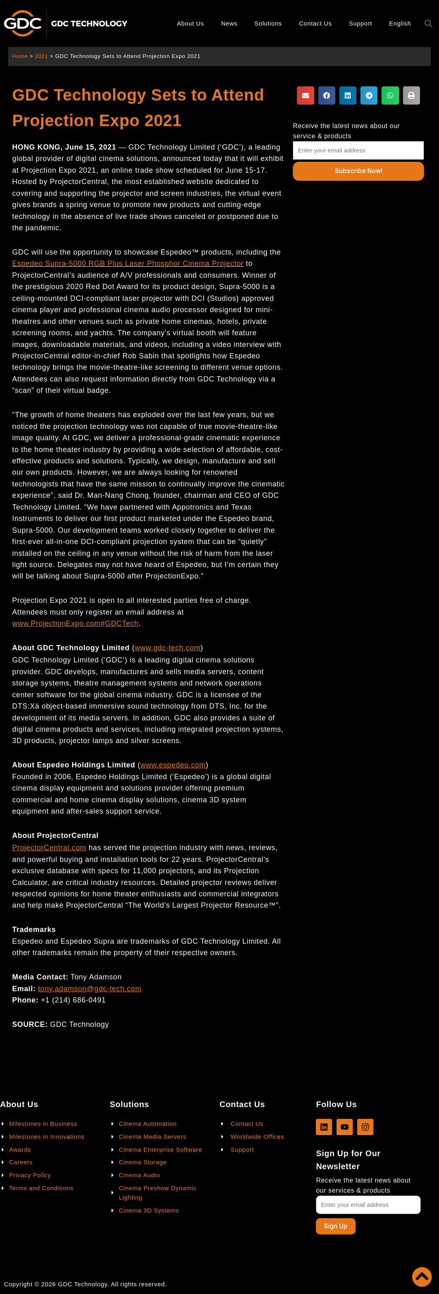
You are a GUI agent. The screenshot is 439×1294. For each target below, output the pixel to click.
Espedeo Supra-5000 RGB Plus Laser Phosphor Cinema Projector (128, 263)
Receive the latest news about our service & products (346, 130)
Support (360, 23)
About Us (190, 23)
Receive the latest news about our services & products (363, 1184)
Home (20, 56)
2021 (42, 56)
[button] (305, 95)
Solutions (268, 23)
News (229, 23)
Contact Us (315, 23)
